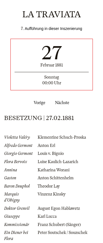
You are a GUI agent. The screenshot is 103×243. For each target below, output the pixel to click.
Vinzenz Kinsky (52, 194)
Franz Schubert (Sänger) (59, 224)
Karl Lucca (47, 216)
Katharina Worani (53, 170)
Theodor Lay (49, 186)
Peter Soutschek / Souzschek (62, 232)
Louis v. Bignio (51, 153)
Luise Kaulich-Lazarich (58, 162)
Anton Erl (46, 145)
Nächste (63, 102)
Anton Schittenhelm (56, 178)
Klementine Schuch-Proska (62, 137)
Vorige (38, 102)
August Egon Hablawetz (59, 208)
